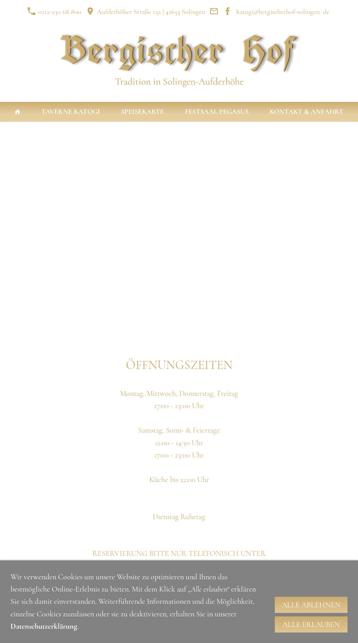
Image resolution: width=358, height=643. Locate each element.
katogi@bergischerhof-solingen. (278, 12)
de (326, 12)
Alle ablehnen (311, 604)
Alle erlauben (311, 624)
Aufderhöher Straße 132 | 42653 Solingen (145, 12)
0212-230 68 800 (54, 12)
